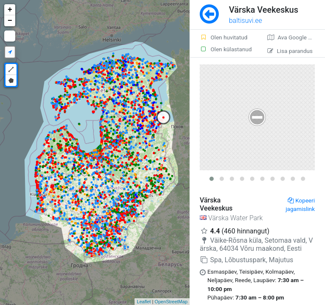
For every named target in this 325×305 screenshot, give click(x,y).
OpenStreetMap (170, 301)
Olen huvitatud (224, 37)
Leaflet (144, 301)
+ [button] (10, 10)
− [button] (10, 21)
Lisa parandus (290, 50)
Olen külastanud (226, 49)
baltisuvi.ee (245, 21)
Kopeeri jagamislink (300, 204)
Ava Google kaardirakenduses (296, 37)
